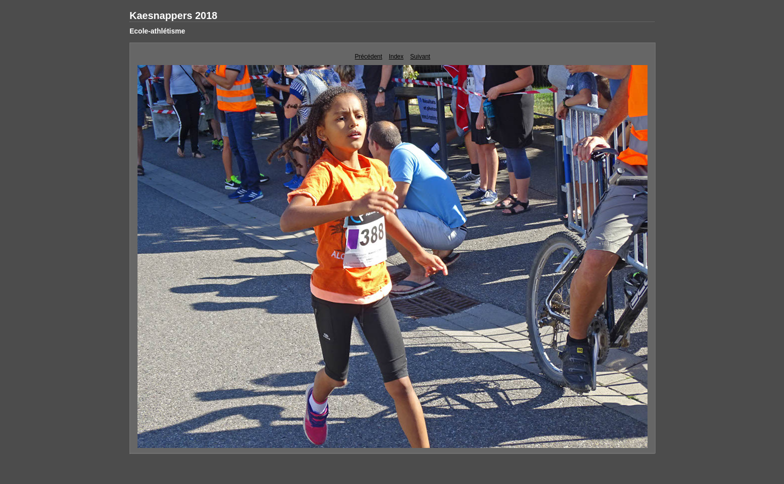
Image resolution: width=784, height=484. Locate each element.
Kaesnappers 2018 (174, 15)
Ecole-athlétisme (157, 31)
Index (396, 56)
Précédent (368, 56)
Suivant (420, 56)
